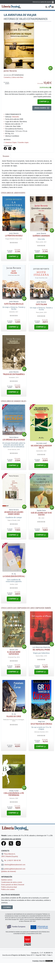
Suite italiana (41, 304)
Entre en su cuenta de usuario (43, 2)
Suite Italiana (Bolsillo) (13, 304)
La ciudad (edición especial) (14, 576)
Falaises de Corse (13, 716)
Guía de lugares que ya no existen (41, 514)
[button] (46, 7)
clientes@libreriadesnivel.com (13, 864)
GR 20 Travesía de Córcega (41, 724)
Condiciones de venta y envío (11, 882)
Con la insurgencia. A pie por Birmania (14, 794)
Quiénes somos (6, 880)
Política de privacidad (9, 887)
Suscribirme (7, 907)
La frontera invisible (13, 236)
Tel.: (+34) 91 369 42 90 (11, 860)
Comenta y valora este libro (13, 77)
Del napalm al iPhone (41, 650)
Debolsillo (15, 117)
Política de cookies (8, 889)
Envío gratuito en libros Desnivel (12, 884)
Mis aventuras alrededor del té (41, 447)
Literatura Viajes (11, 142)
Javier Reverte (10, 71)
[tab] (6, 156)
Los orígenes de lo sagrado (14, 440)
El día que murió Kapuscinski (13, 653)
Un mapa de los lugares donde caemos (13, 513)
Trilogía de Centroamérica (14, 374)
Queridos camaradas (41, 236)
